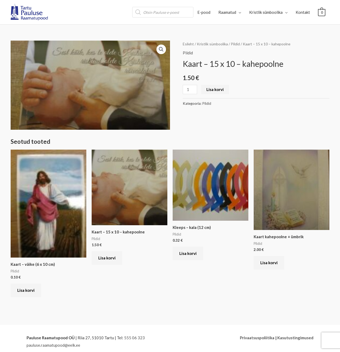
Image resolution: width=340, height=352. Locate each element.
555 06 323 (134, 337)
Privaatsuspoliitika (257, 337)
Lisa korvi (215, 89)
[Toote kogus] (190, 89)
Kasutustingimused (295, 337)
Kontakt (303, 12)
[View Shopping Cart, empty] (321, 12)
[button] (161, 49)
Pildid (235, 44)
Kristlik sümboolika (266, 12)
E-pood (204, 12)
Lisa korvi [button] (26, 290)
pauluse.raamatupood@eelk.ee (53, 345)
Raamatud (227, 12)
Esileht (188, 44)
